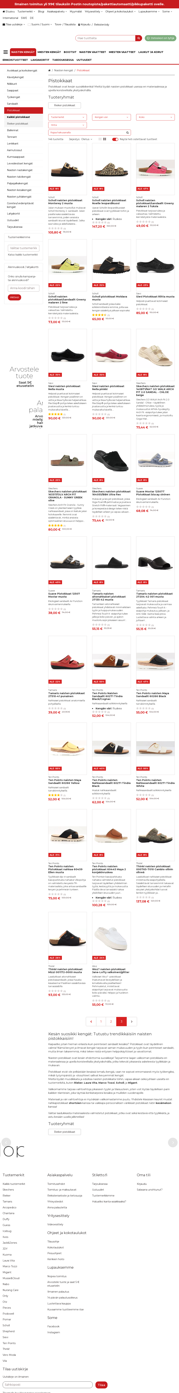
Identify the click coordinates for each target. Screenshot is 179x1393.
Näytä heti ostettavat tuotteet (138, 139)
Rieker (78, 1082)
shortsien (75, 1103)
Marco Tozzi (106, 1082)
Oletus (86, 139)
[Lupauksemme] (149, 11)
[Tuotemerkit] (26, 11)
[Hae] (138, 38)
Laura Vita (90, 1082)
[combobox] (100, 38)
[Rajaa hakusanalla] (89, 133)
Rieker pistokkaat (64, 105)
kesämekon (163, 1103)
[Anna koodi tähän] (23, 288)
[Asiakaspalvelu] (57, 11)
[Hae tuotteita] (100, 38)
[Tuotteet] (5, 52)
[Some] (167, 11)
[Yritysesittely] (93, 11)
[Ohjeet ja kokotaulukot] (120, 11)
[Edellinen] (91, 1021)
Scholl (120, 1082)
